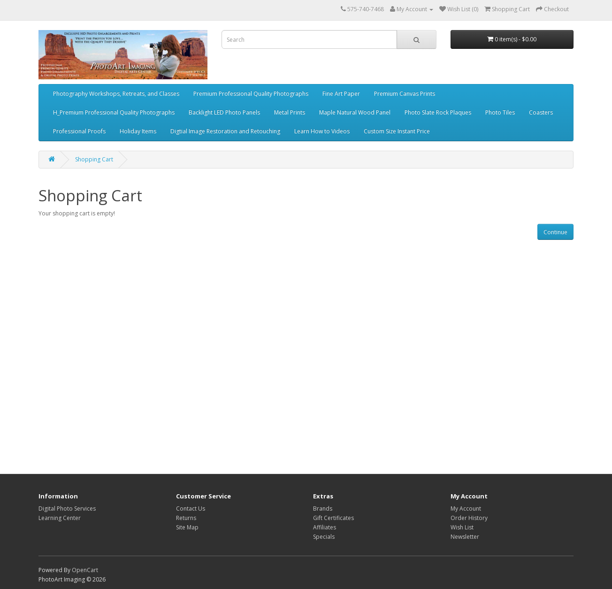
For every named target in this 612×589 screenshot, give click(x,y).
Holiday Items (138, 131)
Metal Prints (289, 112)
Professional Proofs (79, 131)
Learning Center (59, 518)
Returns (186, 518)
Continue (555, 232)
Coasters (541, 112)
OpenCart (85, 570)
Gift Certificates (333, 518)
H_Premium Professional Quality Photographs (114, 112)
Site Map (187, 527)
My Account (466, 509)
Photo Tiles (500, 112)
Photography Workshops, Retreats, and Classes (116, 94)
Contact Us (190, 509)
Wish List (462, 527)
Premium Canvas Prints (404, 94)
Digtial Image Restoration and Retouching (225, 131)
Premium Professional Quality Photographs (250, 94)
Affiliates (324, 527)
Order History (469, 518)
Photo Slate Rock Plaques (438, 112)
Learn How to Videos (322, 131)
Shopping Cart (94, 159)
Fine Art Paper (341, 94)
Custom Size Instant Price (397, 131)
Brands (322, 509)
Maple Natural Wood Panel (354, 112)
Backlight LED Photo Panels (224, 112)
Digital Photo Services (67, 509)
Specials (324, 537)
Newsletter (465, 537)
